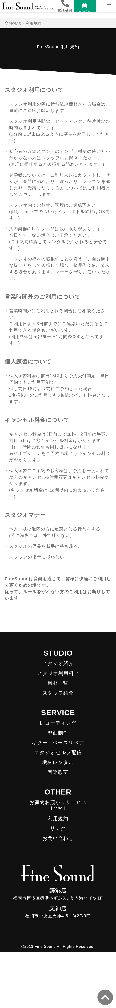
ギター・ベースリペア (58, 742)
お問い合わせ (58, 838)
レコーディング (58, 723)
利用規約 (58, 818)
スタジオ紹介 (58, 663)
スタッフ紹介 (58, 693)
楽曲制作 (58, 733)
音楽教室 (58, 772)
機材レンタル (58, 762)
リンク (58, 828)
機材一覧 (58, 683)
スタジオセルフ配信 (58, 752)
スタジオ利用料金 (58, 673)
